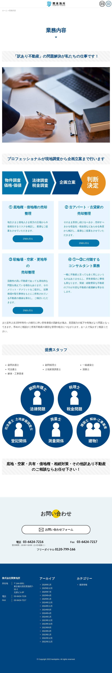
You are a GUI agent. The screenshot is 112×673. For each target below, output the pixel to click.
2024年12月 (47, 602)
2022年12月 (47, 638)
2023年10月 (47, 624)
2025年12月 (47, 588)
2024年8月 (46, 610)
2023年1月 (46, 634)
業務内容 (12, 11)
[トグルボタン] (108, 4)
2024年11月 (47, 606)
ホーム (4, 11)
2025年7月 (46, 592)
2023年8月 (46, 627)
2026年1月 (46, 585)
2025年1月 (46, 599)
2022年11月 (47, 641)
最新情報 (83, 585)
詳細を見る (28, 239)
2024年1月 (46, 617)
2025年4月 (46, 595)
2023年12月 (47, 620)
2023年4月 (46, 631)
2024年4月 (46, 613)
